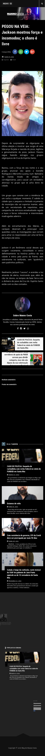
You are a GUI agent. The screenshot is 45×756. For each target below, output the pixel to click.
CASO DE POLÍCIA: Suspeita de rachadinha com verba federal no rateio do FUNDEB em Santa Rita (24, 469)
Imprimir (5, 60)
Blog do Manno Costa (29, 748)
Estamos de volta (14, 503)
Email (13, 60)
